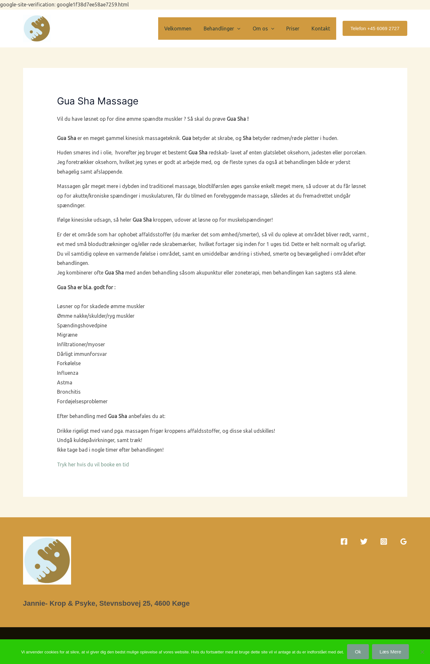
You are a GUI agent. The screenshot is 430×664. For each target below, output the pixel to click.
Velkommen (186, 28)
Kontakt (321, 28)
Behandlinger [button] (228, 28)
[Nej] (422, 652)
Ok (358, 651)
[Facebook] (344, 541)
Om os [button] (268, 28)
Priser (295, 28)
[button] (244, 28)
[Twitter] (364, 541)
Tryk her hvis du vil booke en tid (93, 464)
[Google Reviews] (403, 541)
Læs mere (391, 651)
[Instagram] (383, 541)
